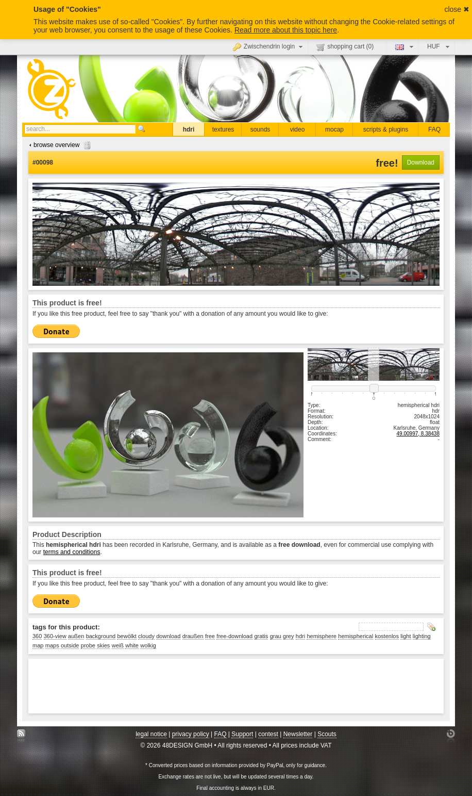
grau (275, 636)
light (405, 636)
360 (37, 636)
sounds (260, 129)
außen (76, 636)
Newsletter (298, 734)
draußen (193, 636)
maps (52, 645)
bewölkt (126, 636)
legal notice (151, 734)
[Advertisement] (220, 686)
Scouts (326, 734)
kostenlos (387, 636)
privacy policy (190, 734)
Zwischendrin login (269, 46)
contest (268, 734)
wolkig (148, 645)
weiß (118, 645)
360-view (55, 636)
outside (70, 645)
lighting (422, 636)
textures (223, 129)
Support (242, 734)
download (168, 636)
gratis (261, 636)
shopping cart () (345, 47)
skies (103, 645)
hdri (189, 129)
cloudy (146, 636)
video (297, 129)
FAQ (434, 129)
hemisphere (321, 636)
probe (88, 645)
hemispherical (355, 636)
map (37, 645)
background (101, 636)
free (210, 636)
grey (288, 636)
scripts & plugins (385, 129)
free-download (234, 636)
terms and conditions (71, 552)
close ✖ (456, 9)
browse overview (58, 145)
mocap (334, 129)
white (132, 645)
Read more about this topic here (285, 30)
